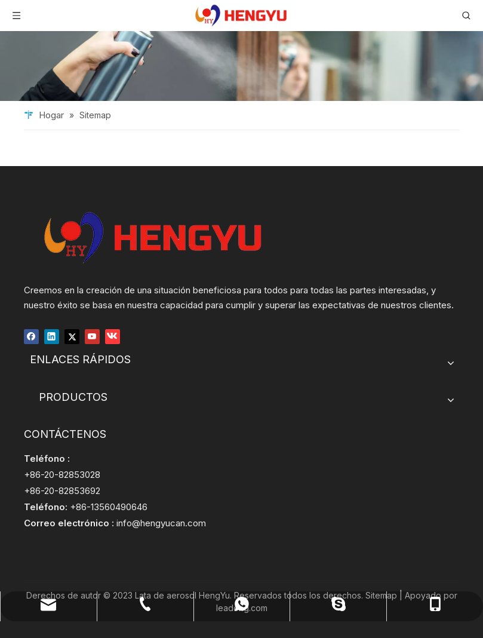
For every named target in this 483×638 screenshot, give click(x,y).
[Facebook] (31, 336)
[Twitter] (71, 336)
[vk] (112, 336)
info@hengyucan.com (161, 523)
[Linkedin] (51, 336)
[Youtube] (92, 336)
